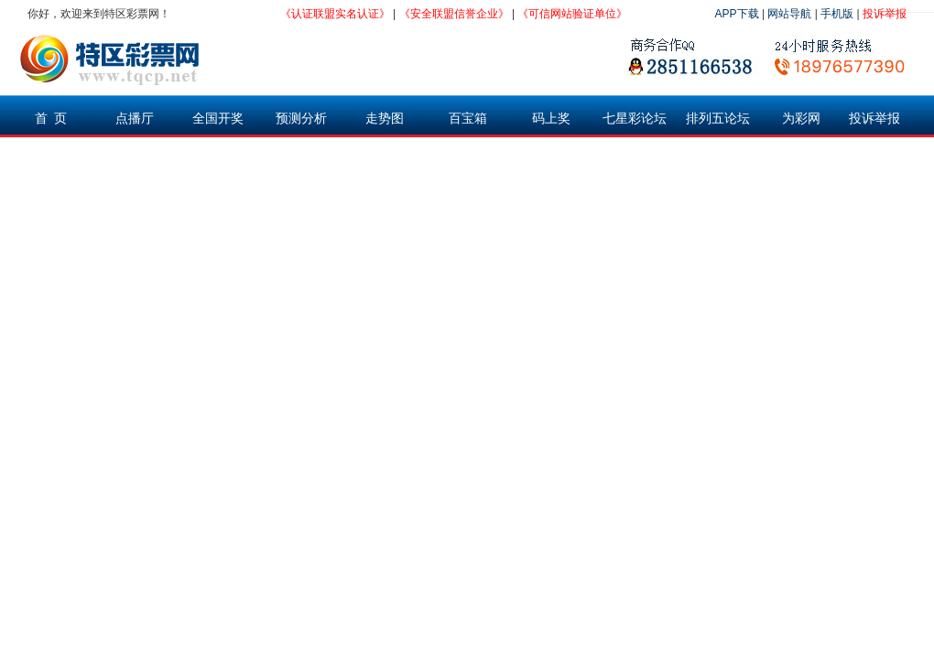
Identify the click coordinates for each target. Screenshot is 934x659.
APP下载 (737, 13)
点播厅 (134, 118)
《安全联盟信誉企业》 (454, 13)
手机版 (836, 13)
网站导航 (789, 13)
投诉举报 (885, 13)
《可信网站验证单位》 (572, 13)
